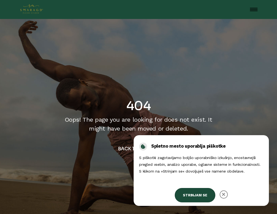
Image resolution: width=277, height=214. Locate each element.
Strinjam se (195, 195)
